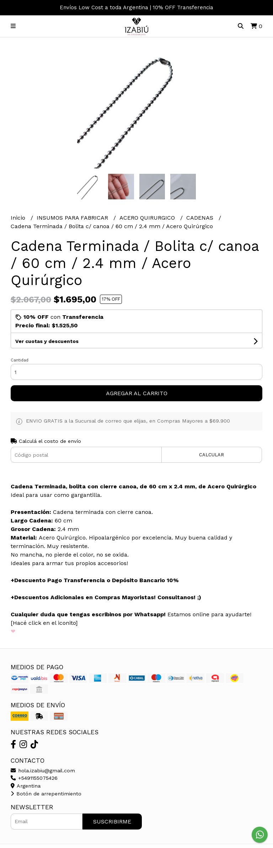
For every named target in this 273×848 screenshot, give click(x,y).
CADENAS (200, 217)
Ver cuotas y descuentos (47, 341)
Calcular (211, 454)
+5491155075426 (34, 778)
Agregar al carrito (136, 393)
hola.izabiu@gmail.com (43, 770)
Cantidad (19, 360)
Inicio (19, 217)
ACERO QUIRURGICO (148, 217)
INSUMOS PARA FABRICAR (73, 217)
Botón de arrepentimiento (46, 793)
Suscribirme (112, 821)
